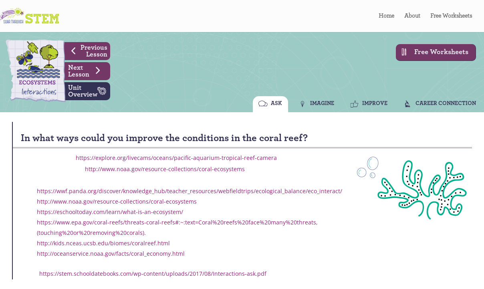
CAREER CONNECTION (445, 103)
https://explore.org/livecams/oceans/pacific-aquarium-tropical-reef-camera (176, 158)
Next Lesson (87, 70)
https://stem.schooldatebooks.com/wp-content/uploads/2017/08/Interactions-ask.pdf (152, 273)
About (412, 16)
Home (386, 16)
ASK (276, 103)
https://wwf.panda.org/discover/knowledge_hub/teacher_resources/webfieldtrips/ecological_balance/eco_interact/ (189, 191)
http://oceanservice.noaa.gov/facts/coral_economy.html (111, 253)
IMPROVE (374, 103)
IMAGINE (322, 103)
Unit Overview (89, 90)
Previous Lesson (86, 50)
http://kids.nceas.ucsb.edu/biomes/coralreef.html (103, 243)
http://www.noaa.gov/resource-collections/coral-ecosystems (165, 169)
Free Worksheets (451, 16)
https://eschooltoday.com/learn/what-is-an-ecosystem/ (110, 212)
